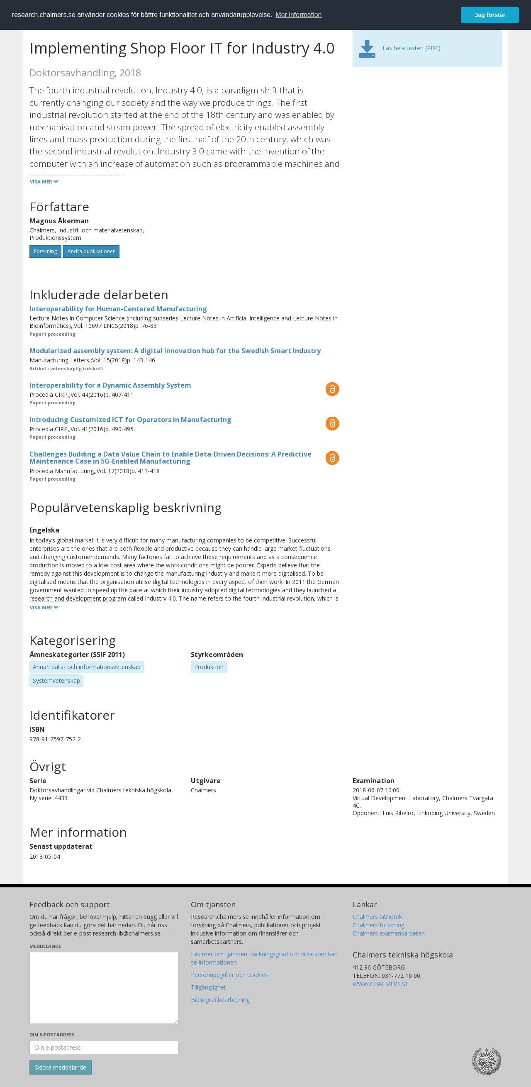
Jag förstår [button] (490, 15)
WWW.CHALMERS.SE (381, 984)
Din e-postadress (52, 1034)
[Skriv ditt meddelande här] (103, 988)
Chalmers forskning (378, 925)
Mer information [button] (298, 14)
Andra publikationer (91, 251)
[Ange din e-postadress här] (103, 1047)
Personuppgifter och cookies (229, 975)
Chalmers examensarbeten (389, 933)
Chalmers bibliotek (377, 917)
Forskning (45, 251)
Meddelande (45, 946)
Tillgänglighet (208, 987)
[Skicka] (60, 1067)
